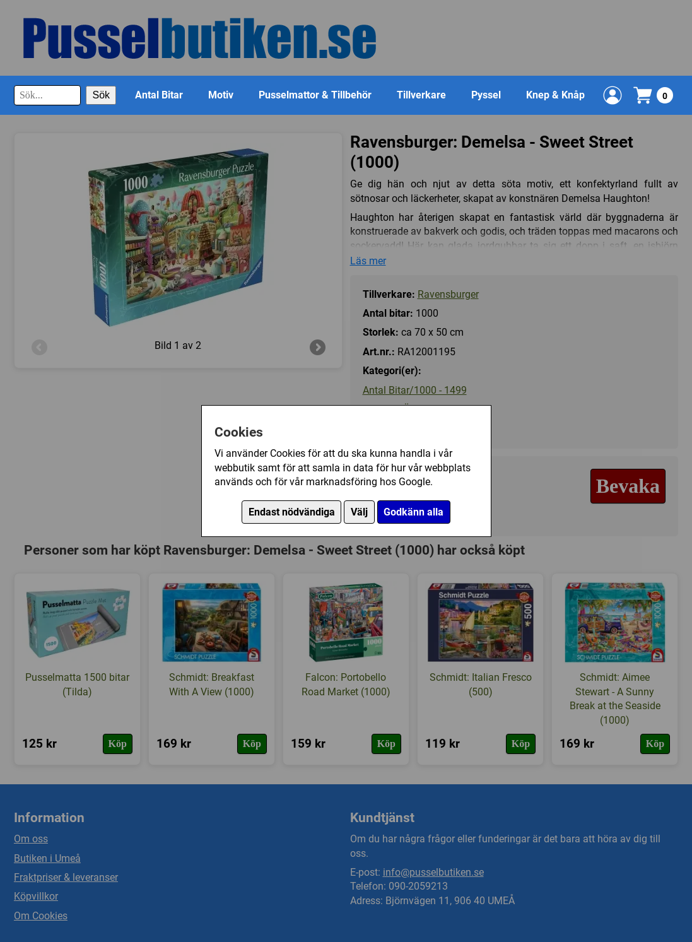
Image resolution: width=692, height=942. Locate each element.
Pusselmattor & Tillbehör (315, 95)
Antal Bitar (159, 95)
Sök (101, 95)
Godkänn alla (413, 512)
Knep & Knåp (555, 95)
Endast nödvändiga (292, 512)
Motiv (220, 95)
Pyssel (486, 95)
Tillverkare (421, 95)
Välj (359, 512)
